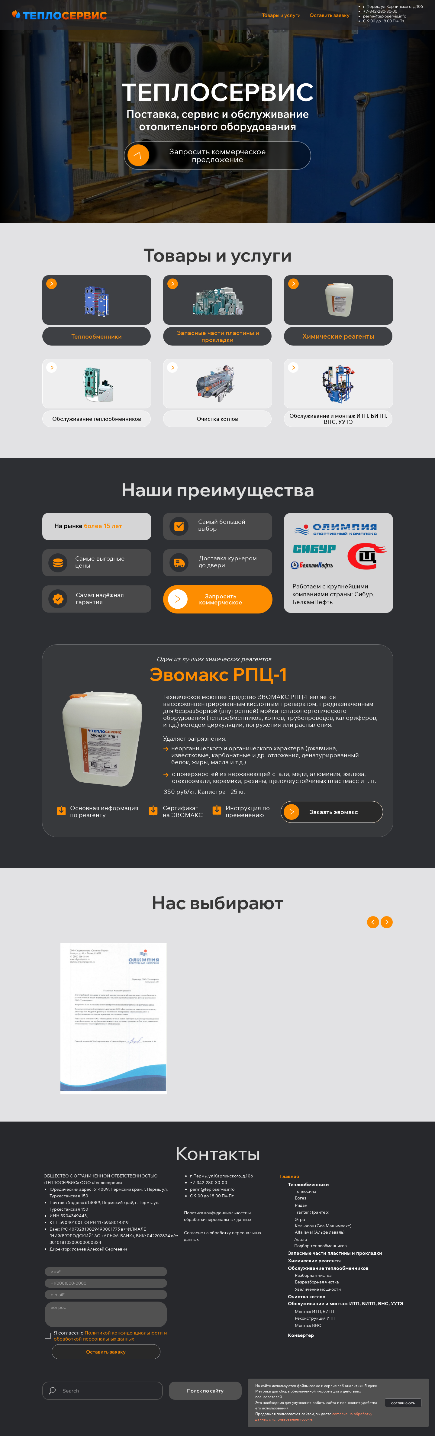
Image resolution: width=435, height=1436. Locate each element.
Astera (300, 1239)
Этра (300, 1219)
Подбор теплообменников (320, 1245)
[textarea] (106, 1314)
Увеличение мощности (318, 1289)
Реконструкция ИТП (315, 1318)
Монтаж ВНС (308, 1325)
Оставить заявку (106, 1352)
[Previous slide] (373, 922)
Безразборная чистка (317, 1282)
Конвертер (301, 1335)
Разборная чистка (313, 1275)
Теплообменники (308, 1184)
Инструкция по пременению (248, 811)
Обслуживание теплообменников (328, 1268)
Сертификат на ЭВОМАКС (183, 811)
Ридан (301, 1205)
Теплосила (305, 1191)
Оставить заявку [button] (330, 15)
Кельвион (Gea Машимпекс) (323, 1225)
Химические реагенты (314, 1260)
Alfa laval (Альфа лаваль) (320, 1232)
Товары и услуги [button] (281, 15)
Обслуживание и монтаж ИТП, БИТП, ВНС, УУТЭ (346, 1303)
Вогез (300, 1198)
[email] (106, 1294)
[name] (106, 1271)
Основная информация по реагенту (104, 811)
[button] (217, 155)
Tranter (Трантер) (312, 1212)
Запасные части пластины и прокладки (335, 1253)
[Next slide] (387, 922)
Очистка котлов (306, 1296)
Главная (289, 1176)
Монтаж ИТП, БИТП (314, 1311)
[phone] (106, 1283)
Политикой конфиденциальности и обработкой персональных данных (110, 1336)
